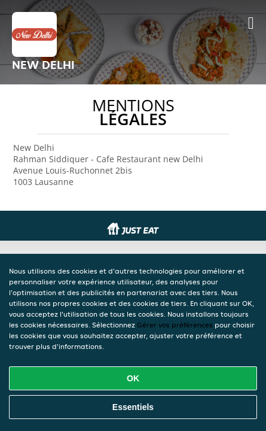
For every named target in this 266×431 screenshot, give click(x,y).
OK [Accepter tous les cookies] (133, 378)
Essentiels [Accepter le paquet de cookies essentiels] (133, 407)
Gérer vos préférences (175, 324)
